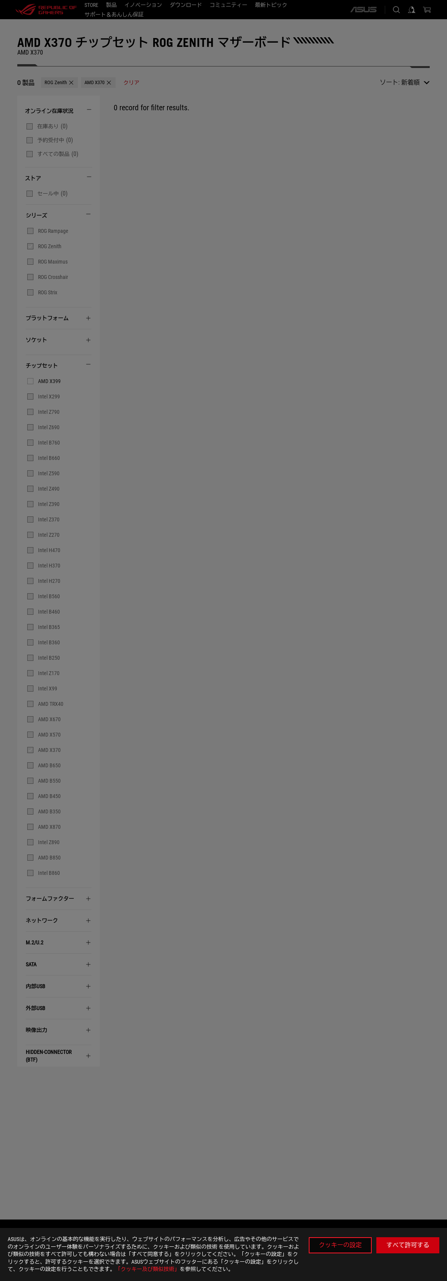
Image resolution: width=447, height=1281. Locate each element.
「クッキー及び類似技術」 (147, 1269)
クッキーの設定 (340, 1245)
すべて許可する (407, 1245)
